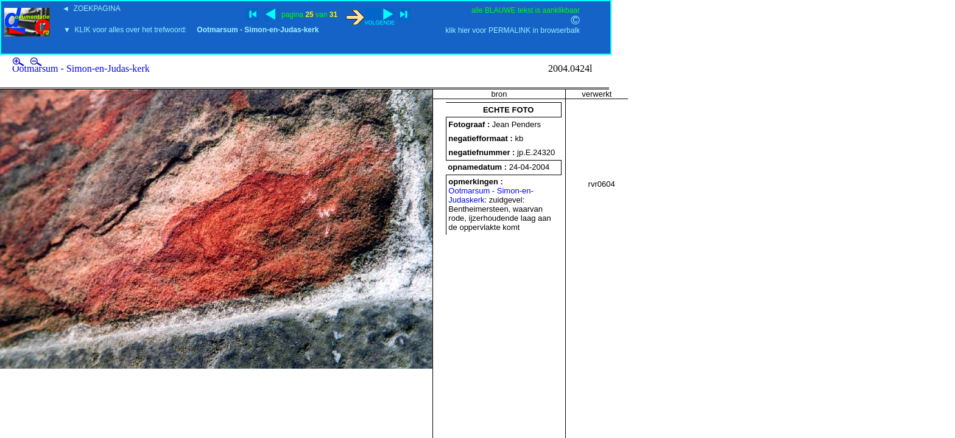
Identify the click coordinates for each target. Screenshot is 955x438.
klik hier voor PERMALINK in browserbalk (512, 30)
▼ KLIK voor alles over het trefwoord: (191, 30)
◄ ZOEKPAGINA (91, 8)
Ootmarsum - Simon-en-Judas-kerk (81, 68)
